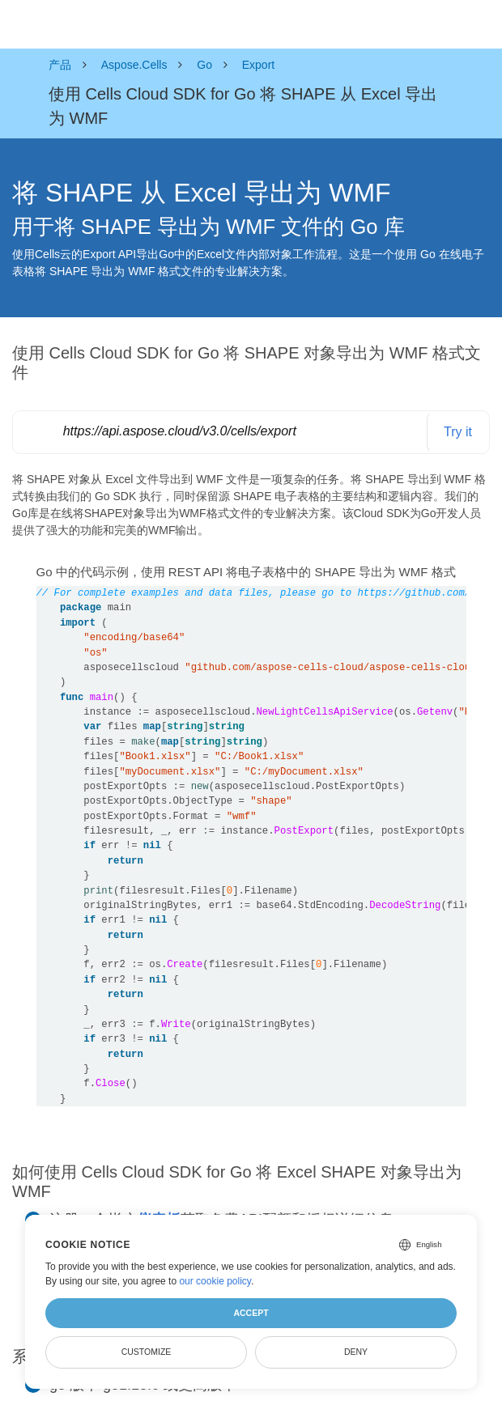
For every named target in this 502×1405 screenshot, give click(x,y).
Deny (356, 1351)
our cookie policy (215, 1281)
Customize (146, 1351)
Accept (250, 1313)
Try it (458, 432)
